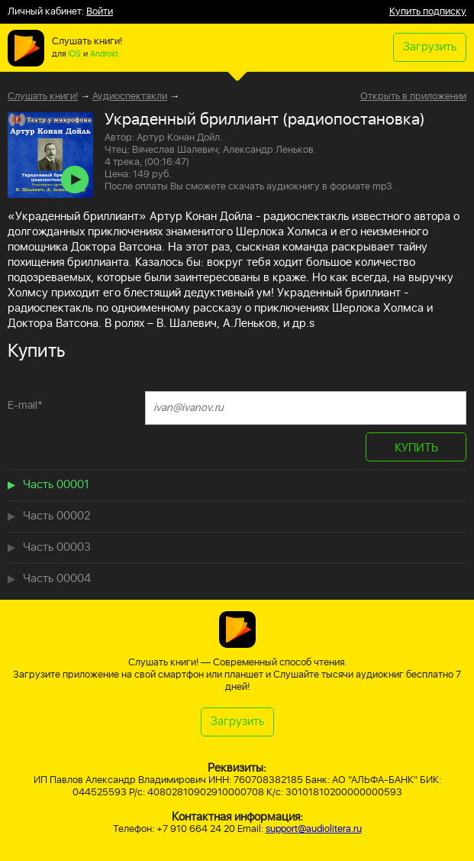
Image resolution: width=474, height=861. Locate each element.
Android (104, 54)
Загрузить (429, 47)
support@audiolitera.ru (314, 829)
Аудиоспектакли (129, 96)
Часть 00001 (56, 485)
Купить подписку (427, 12)
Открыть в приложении (413, 97)
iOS (74, 54)
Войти (99, 12)
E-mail (25, 405)
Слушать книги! (43, 96)
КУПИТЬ (416, 448)
